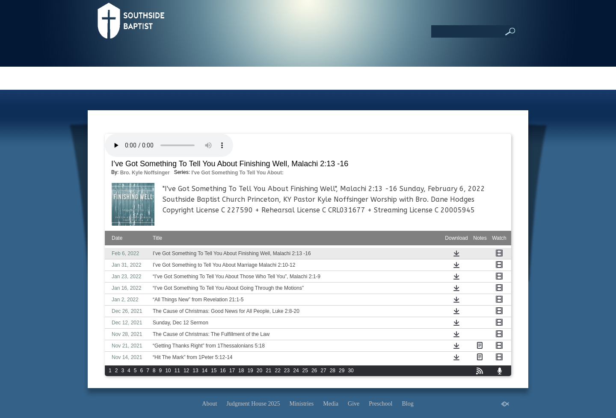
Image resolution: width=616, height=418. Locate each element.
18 (241, 371)
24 (296, 371)
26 (314, 371)
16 (222, 371)
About (209, 403)
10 (168, 371)
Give (353, 403)
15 (213, 371)
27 (323, 371)
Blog (407, 403)
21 (268, 371)
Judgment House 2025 (253, 403)
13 (195, 371)
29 (341, 371)
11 (177, 371)
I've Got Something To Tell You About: (237, 173)
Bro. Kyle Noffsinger (145, 173)
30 (350, 371)
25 (305, 371)
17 (232, 371)
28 (332, 371)
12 (186, 371)
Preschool (380, 403)
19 (250, 371)
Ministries (302, 403)
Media (330, 403)
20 (259, 371)
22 (278, 371)
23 (287, 371)
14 (204, 371)
